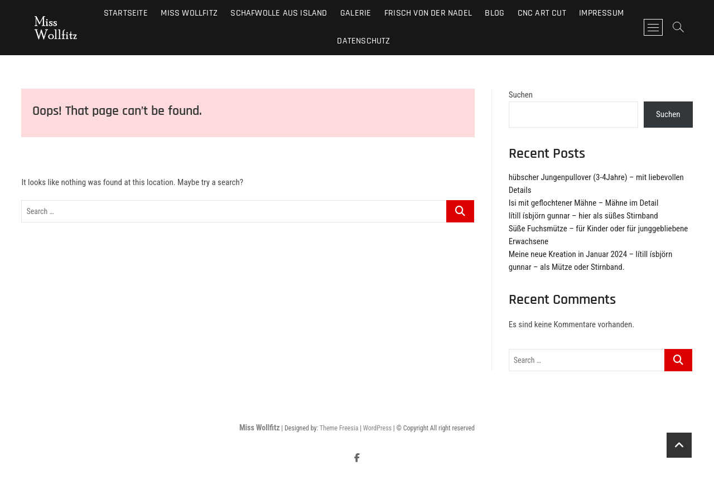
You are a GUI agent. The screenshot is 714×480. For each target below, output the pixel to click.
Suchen (521, 95)
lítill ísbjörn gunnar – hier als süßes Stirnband (583, 216)
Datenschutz (363, 41)
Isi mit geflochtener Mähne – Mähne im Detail (584, 203)
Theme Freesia (339, 428)
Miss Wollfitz (259, 427)
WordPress (377, 428)
